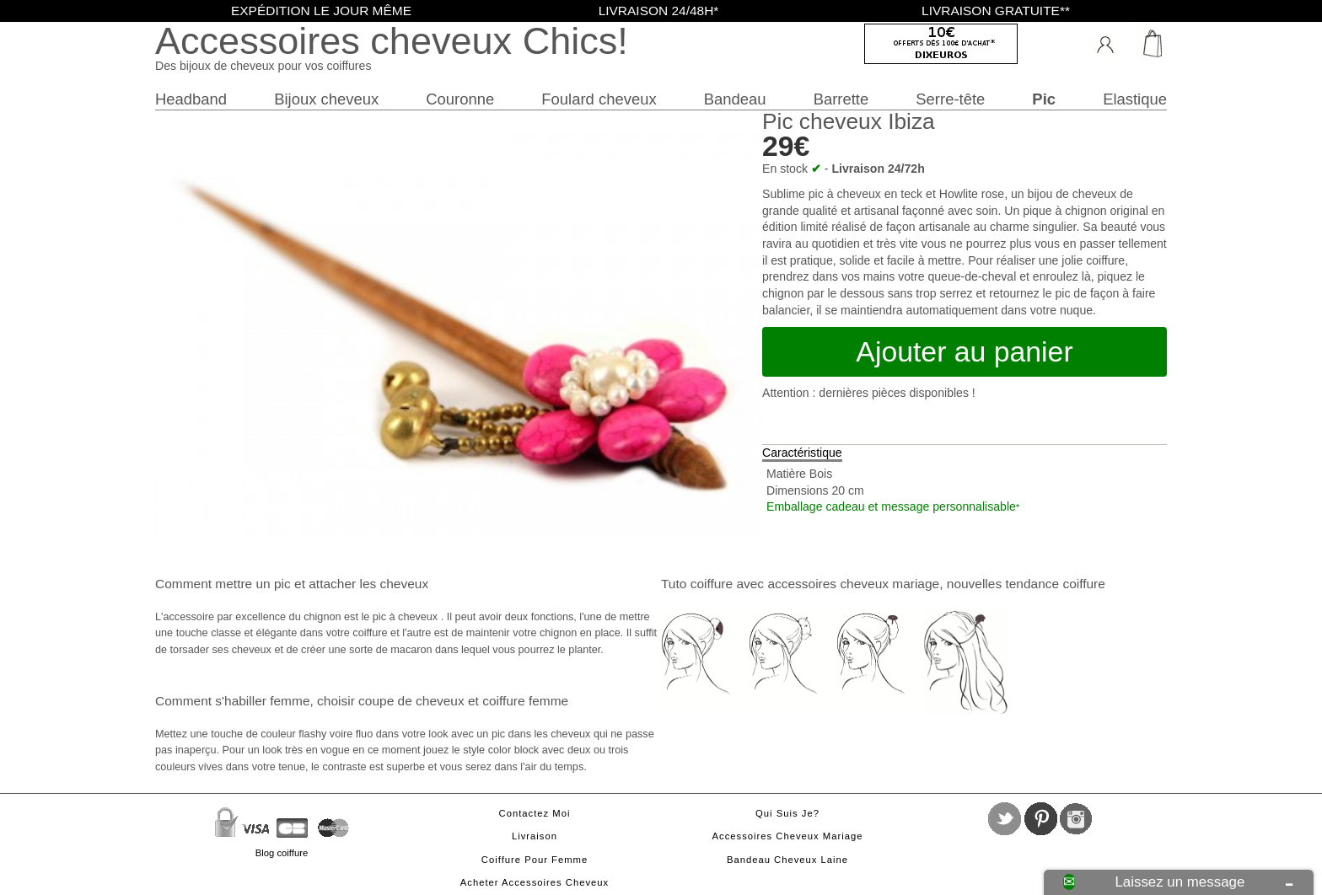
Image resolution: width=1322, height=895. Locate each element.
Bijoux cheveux (326, 99)
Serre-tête (950, 99)
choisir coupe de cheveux (391, 701)
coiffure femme (525, 701)
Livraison (534, 836)
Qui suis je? (787, 813)
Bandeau (735, 99)
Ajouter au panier (964, 351)
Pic (1044, 99)
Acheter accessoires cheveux (534, 882)
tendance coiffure (1054, 583)
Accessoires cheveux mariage (787, 836)
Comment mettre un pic (223, 583)
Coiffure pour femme (534, 860)
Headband (191, 99)
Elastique (1135, 99)
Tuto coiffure (697, 583)
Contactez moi (535, 813)
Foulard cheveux (598, 99)
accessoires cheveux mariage (853, 583)
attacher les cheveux (368, 583)
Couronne (460, 99)
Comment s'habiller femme (232, 701)
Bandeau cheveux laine (787, 860)
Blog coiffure (281, 853)
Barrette (841, 99)
